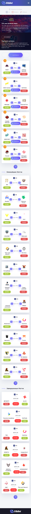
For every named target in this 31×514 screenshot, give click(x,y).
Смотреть (16, 72)
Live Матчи (16, 55)
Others (24, 12)
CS (9, 12)
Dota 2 (16, 12)
